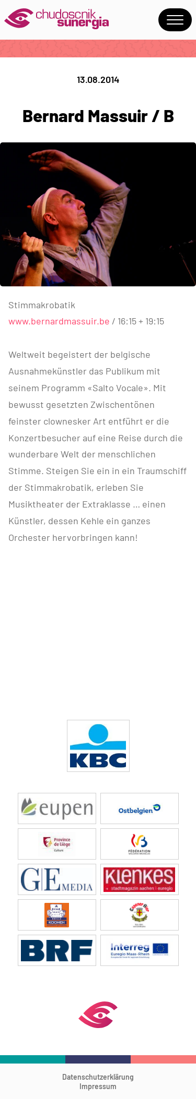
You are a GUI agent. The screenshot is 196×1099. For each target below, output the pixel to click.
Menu (175, 20)
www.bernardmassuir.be (60, 321)
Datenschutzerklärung (98, 1076)
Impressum (98, 1086)
